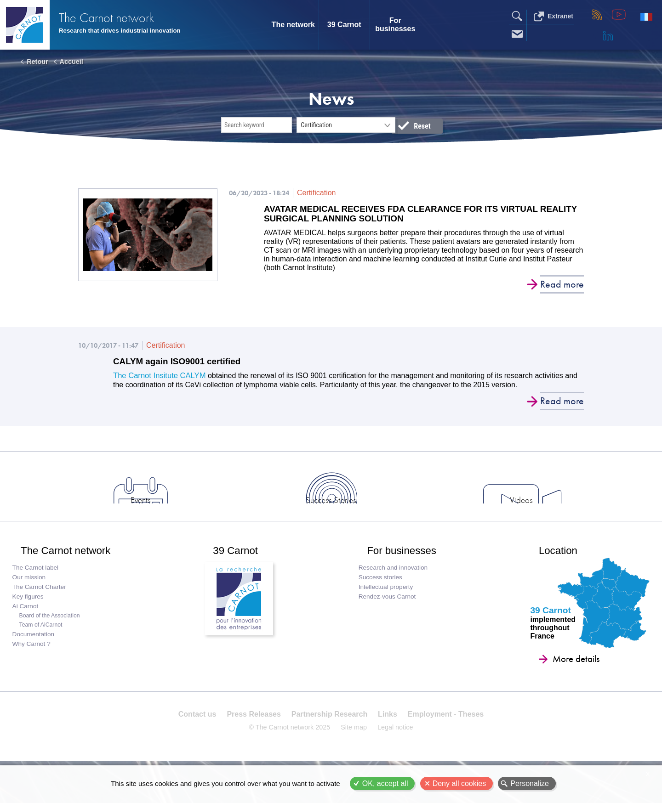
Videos (441, 514)
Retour (37, 61)
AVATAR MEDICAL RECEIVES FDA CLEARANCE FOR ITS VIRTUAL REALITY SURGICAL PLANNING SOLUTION (409, 214)
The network (293, 24)
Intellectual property (388, 609)
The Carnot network (119, 18)
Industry (551, 514)
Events (221, 514)
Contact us (200, 743)
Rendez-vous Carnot (389, 619)
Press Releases (255, 743)
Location (552, 568)
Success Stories (331, 514)
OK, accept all (385, 783)
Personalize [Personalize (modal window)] (529, 783)
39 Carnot (344, 24)
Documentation (34, 656)
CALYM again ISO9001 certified (181, 364)
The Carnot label (36, 590)
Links (386, 743)
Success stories (383, 599)
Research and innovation (395, 590)
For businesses (395, 25)
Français (646, 16)
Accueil (71, 61)
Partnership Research (329, 743)
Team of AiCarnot (41, 647)
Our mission (30, 599)
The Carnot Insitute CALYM (157, 378)
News (110, 514)
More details (566, 681)
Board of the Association (50, 638)
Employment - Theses (443, 743)
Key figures (29, 619)
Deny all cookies (459, 783)
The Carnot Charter (40, 609)
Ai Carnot (26, 628)
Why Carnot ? (32, 666)
